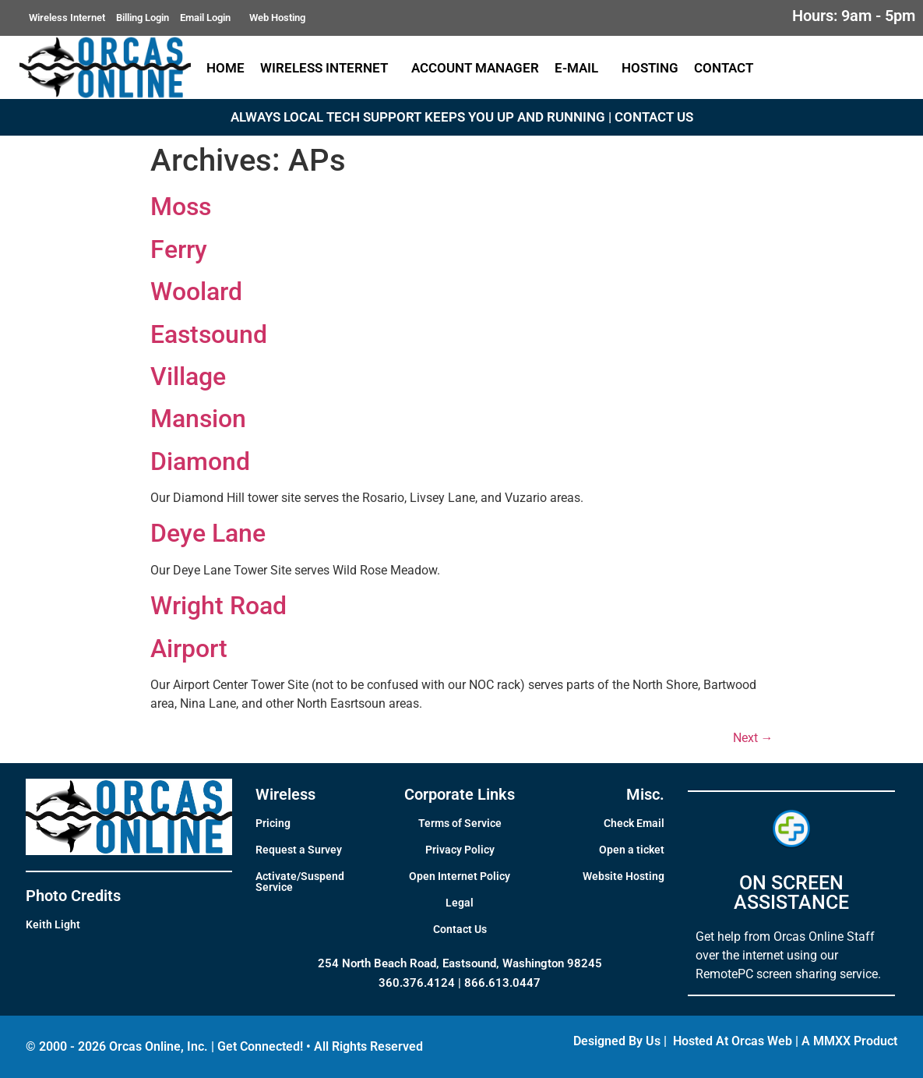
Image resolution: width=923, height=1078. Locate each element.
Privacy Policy (460, 849)
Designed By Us (617, 1041)
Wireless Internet (67, 17)
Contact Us (460, 929)
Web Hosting (277, 17)
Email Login (209, 18)
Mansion (198, 418)
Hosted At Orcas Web (732, 1041)
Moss (180, 206)
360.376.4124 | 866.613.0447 (460, 983)
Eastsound (208, 334)
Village (188, 376)
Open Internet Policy (459, 876)
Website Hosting (623, 876)
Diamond (200, 461)
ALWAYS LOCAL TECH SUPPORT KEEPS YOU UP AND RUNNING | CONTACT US (462, 117)
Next (753, 737)
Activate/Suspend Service (299, 881)
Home (225, 68)
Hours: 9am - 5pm (853, 15)
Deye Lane (208, 533)
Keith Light (53, 924)
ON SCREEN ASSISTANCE (791, 892)
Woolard (196, 291)
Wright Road (218, 605)
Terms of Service (460, 823)
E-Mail (580, 68)
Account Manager (475, 68)
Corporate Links (459, 794)
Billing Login (142, 17)
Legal (460, 902)
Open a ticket (631, 849)
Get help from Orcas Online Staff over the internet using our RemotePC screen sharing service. (788, 955)
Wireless (285, 794)
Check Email (634, 823)
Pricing (273, 823)
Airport (188, 648)
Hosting (650, 68)
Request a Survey (298, 849)
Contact (727, 68)
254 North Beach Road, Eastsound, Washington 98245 (460, 963)
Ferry (178, 249)
